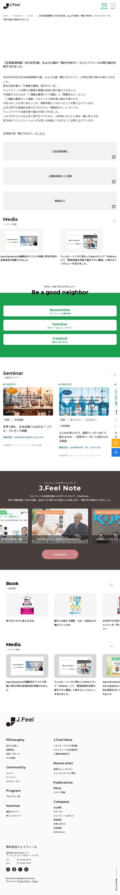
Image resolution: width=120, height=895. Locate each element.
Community (16, 767)
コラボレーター (13, 781)
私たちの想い (12, 745)
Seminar (60, 325)
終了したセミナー (14, 815)
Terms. (35, 881)
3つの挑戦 (10, 757)
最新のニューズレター (63, 769)
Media (30, 16)
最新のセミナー (13, 811)
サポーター (58, 811)
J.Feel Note (63, 740)
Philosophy (15, 740)
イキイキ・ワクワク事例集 (65, 745)
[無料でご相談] (116, 452)
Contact (60, 339)
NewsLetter (63, 763)
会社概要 (57, 807)
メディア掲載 (59, 792)
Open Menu (113, 5)
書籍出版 (57, 788)
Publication (18, 16)
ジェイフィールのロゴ (63, 815)
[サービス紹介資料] (116, 443)
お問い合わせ (104, 8)
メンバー (10, 773)
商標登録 (57, 819)
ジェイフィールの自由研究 (65, 749)
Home (5, 16)
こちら (41, 133)
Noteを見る (60, 554)
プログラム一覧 (13, 796)
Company (61, 802)
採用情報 (57, 827)
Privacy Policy (23, 881)
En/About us (59, 831)
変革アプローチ (13, 753)
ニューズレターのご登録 (64, 773)
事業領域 (10, 749)
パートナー (11, 777)
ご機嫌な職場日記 (61, 753)
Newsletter (60, 311)
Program (13, 791)
